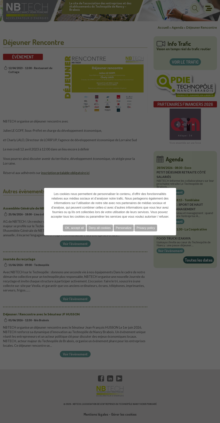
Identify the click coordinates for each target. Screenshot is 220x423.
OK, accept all (74, 228)
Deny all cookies (100, 228)
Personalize (124, 228)
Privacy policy (146, 228)
